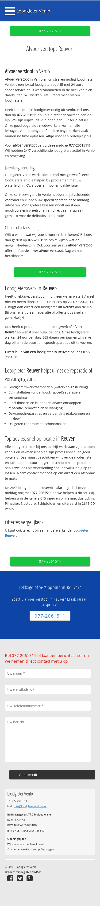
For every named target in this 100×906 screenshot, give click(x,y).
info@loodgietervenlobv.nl (30, 806)
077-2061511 (50, 31)
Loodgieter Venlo (33, 11)
